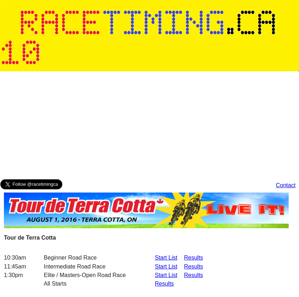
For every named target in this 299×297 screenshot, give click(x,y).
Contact (285, 185)
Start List (166, 258)
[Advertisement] (94, 127)
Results (193, 258)
